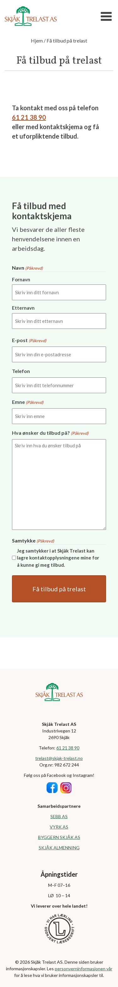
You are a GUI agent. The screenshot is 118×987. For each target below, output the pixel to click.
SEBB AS (59, 816)
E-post (29, 340)
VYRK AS (59, 826)
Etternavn (23, 308)
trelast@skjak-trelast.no (59, 758)
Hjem (37, 40)
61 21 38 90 (29, 117)
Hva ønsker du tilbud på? (50, 433)
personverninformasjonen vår (83, 968)
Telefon (21, 371)
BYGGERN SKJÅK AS (59, 837)
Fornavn (21, 279)
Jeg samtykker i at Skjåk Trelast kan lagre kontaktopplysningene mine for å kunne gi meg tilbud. (58, 558)
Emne (27, 402)
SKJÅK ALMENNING (59, 847)
